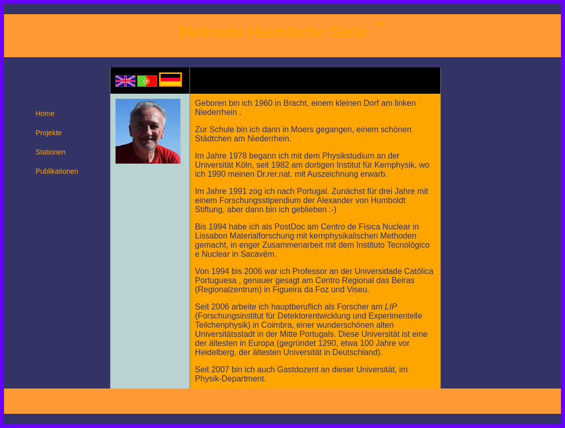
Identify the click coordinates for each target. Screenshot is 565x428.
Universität (214, 165)
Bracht (295, 103)
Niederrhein (217, 112)
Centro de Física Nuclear (365, 226)
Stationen (50, 152)
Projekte (48, 133)
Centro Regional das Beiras (365, 280)
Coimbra (276, 325)
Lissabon (211, 235)
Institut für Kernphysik (375, 165)
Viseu (357, 289)
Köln (244, 165)
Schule (221, 129)
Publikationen (56, 171)
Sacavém (258, 254)
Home (44, 113)
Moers (302, 129)
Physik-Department (229, 378)
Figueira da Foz (301, 289)
